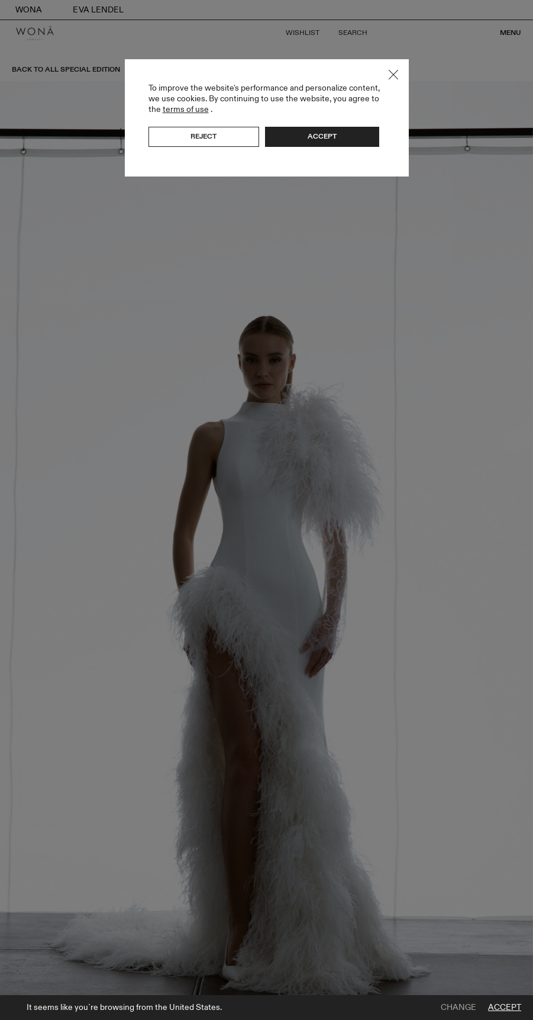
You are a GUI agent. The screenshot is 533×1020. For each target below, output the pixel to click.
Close (393, 74)
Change (458, 1007)
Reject (203, 136)
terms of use (186, 109)
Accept (504, 1007)
